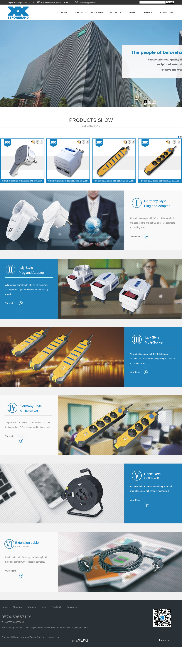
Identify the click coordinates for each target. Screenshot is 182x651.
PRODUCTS (115, 12)
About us (17, 607)
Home (5, 607)
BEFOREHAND (90, 125)
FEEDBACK (149, 12)
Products (31, 607)
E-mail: (79, 3)
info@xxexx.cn (90, 3)
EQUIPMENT (98, 12)
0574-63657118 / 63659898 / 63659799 (54, 3)
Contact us (72, 607)
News (43, 607)
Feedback (56, 607)
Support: (52, 637)
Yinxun (58, 637)
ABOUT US (81, 12)
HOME (64, 12)
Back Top (165, 640)
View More (135, 236)
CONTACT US (166, 12)
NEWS (132, 12)
